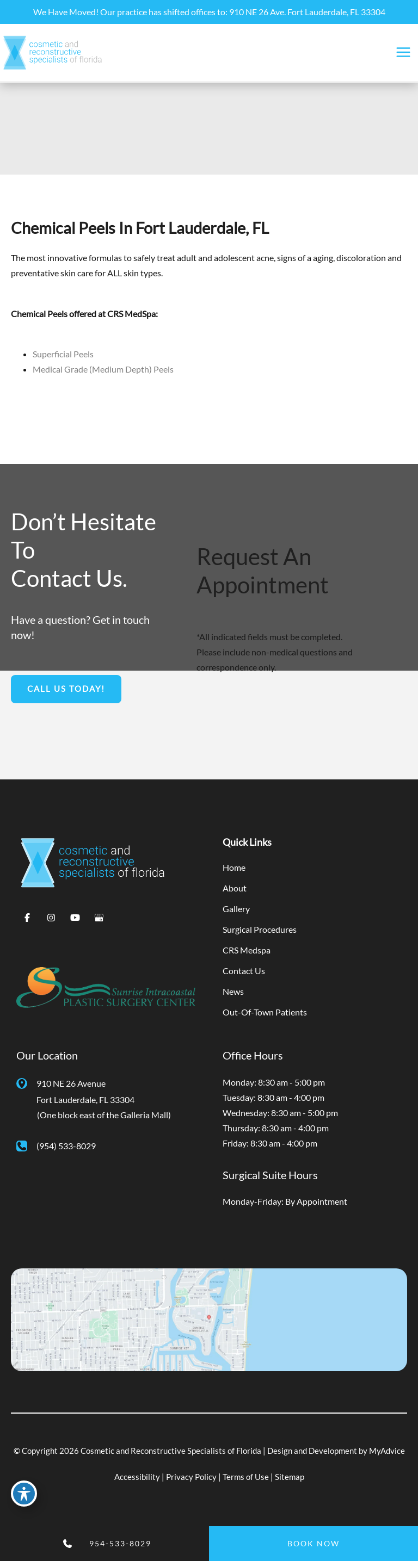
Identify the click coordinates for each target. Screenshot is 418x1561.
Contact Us (244, 970)
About (235, 888)
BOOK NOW (313, 1543)
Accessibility (137, 1477)
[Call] (56, 1146)
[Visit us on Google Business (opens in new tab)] (99, 917)
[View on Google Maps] (209, 1319)
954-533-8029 (120, 1543)
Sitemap (289, 1477)
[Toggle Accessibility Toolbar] (24, 1494)
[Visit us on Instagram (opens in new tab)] (51, 917)
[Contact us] (40, 1544)
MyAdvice (387, 1450)
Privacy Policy (191, 1477)
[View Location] (26, 1082)
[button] (66, 689)
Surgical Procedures (260, 929)
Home (234, 867)
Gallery (236, 908)
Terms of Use (246, 1477)
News (233, 991)
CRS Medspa (247, 950)
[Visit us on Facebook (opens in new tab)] (27, 917)
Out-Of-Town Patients (265, 1012)
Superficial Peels (63, 354)
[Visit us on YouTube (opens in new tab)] (75, 917)
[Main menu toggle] (403, 52)
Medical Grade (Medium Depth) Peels (103, 369)
